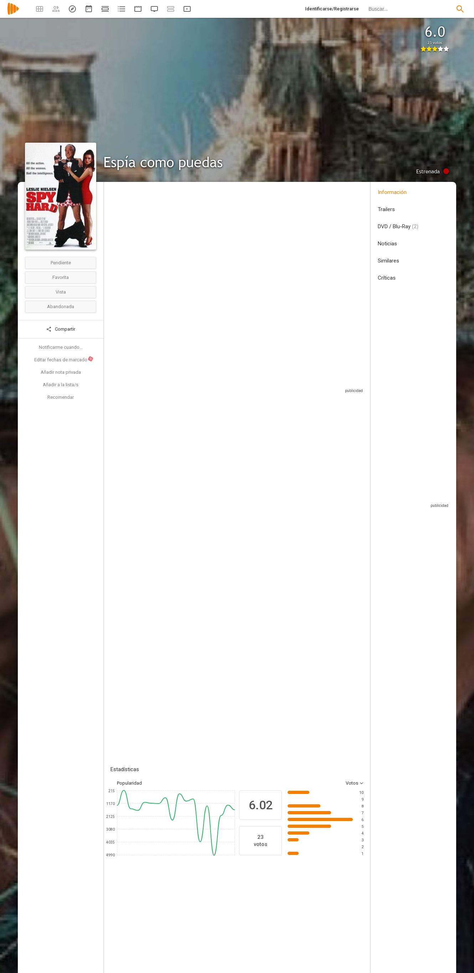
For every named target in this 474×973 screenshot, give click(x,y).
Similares (388, 261)
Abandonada (60, 306)
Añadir (164, 590)
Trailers (386, 209)
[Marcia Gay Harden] (260, 922)
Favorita (60, 277)
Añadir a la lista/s (60, 384)
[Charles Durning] (217, 922)
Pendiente (61, 262)
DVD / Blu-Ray (398, 226)
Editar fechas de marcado (64, 359)
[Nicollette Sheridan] (174, 922)
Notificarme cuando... (61, 347)
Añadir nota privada (61, 372)
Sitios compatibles (287, 376)
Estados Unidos (127, 235)
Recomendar (60, 397)
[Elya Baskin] (303, 922)
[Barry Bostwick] (345, 922)
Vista (61, 292)
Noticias (387, 243)
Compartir (60, 329)
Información (392, 192)
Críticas (387, 278)
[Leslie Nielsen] (131, 922)
